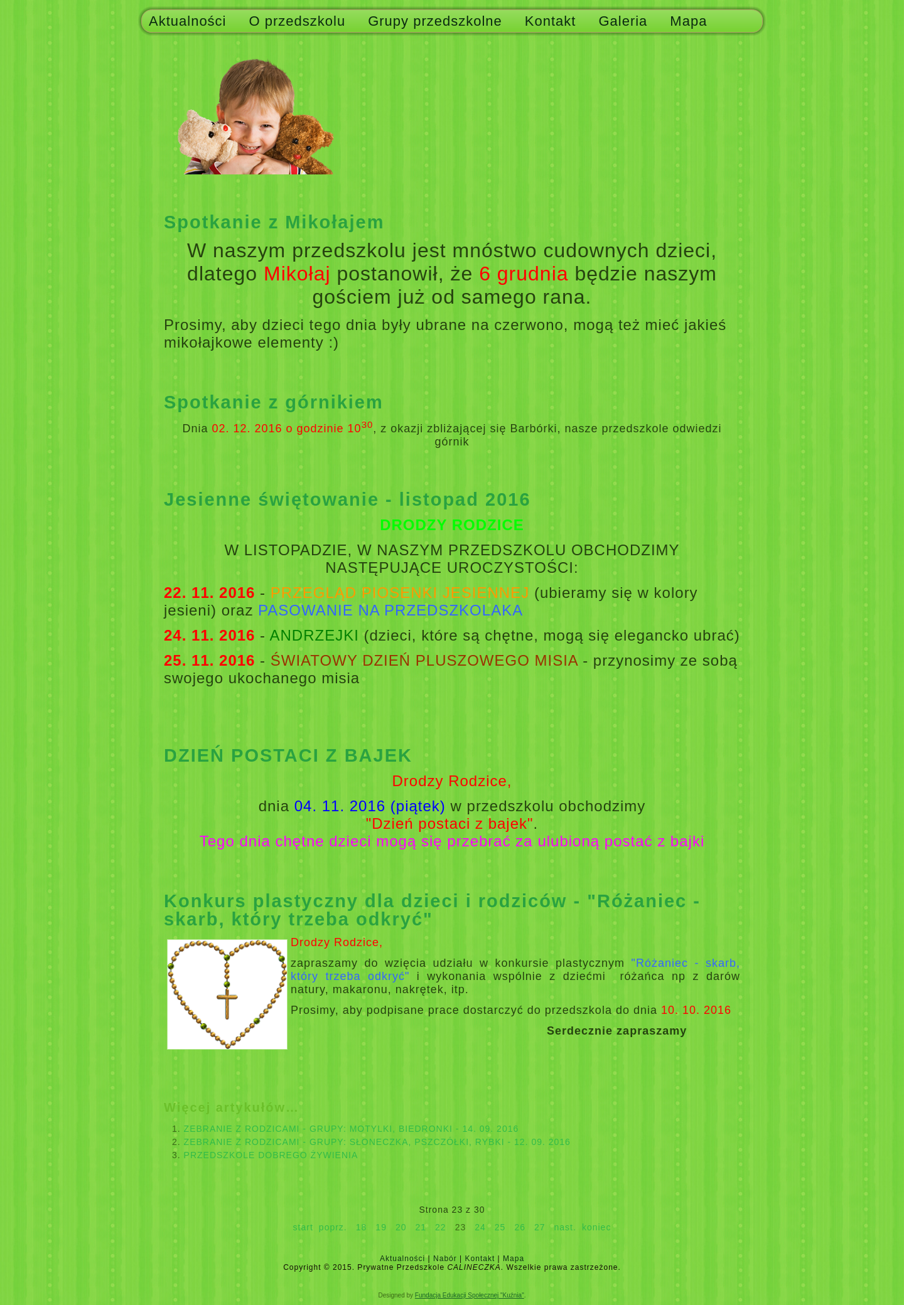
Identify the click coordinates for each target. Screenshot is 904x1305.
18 (361, 1227)
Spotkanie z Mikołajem (274, 222)
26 (519, 1227)
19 (381, 1227)
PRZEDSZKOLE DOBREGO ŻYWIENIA (271, 1155)
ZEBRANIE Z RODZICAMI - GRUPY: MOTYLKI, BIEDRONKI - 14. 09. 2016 (351, 1129)
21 (421, 1227)
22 (440, 1227)
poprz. (333, 1227)
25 (500, 1227)
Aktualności (188, 21)
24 (480, 1227)
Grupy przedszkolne (435, 21)
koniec (596, 1227)
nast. (565, 1227)
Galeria (622, 21)
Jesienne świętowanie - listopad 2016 (347, 499)
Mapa (688, 21)
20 (401, 1227)
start (303, 1227)
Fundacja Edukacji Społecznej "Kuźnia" (469, 1295)
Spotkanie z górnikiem (274, 402)
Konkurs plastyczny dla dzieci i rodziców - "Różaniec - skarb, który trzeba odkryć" (432, 910)
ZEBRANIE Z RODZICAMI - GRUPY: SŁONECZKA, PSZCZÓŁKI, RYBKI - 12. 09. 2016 (377, 1142)
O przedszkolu (297, 21)
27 (540, 1227)
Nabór (445, 1258)
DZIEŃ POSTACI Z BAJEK (288, 755)
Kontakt (550, 21)
